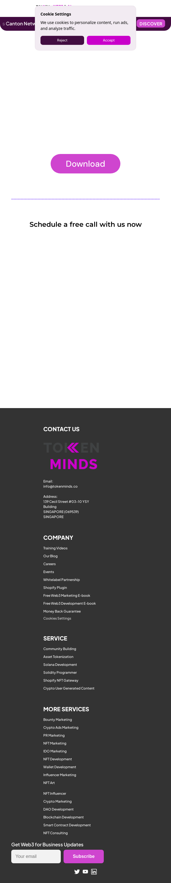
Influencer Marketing (59, 775)
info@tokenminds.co (60, 486)
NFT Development (57, 759)
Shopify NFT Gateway (60, 680)
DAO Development (58, 809)
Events (48, 572)
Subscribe (83, 856)
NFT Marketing (54, 743)
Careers (49, 564)
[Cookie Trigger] (57, 618)
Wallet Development (59, 767)
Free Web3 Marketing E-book (66, 595)
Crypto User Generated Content (68, 688)
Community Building (59, 649)
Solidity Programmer (60, 672)
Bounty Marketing (57, 719)
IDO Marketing (55, 751)
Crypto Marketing (57, 801)
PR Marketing (54, 735)
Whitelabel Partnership (61, 580)
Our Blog (50, 556)
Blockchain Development (63, 817)
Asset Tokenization (58, 657)
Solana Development (60, 664)
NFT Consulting (55, 833)
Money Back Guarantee (62, 611)
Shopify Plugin (55, 587)
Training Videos (55, 548)
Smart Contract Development (67, 825)
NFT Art (49, 783)
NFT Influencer (54, 793)
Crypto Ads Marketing (60, 727)
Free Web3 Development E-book (69, 603)
